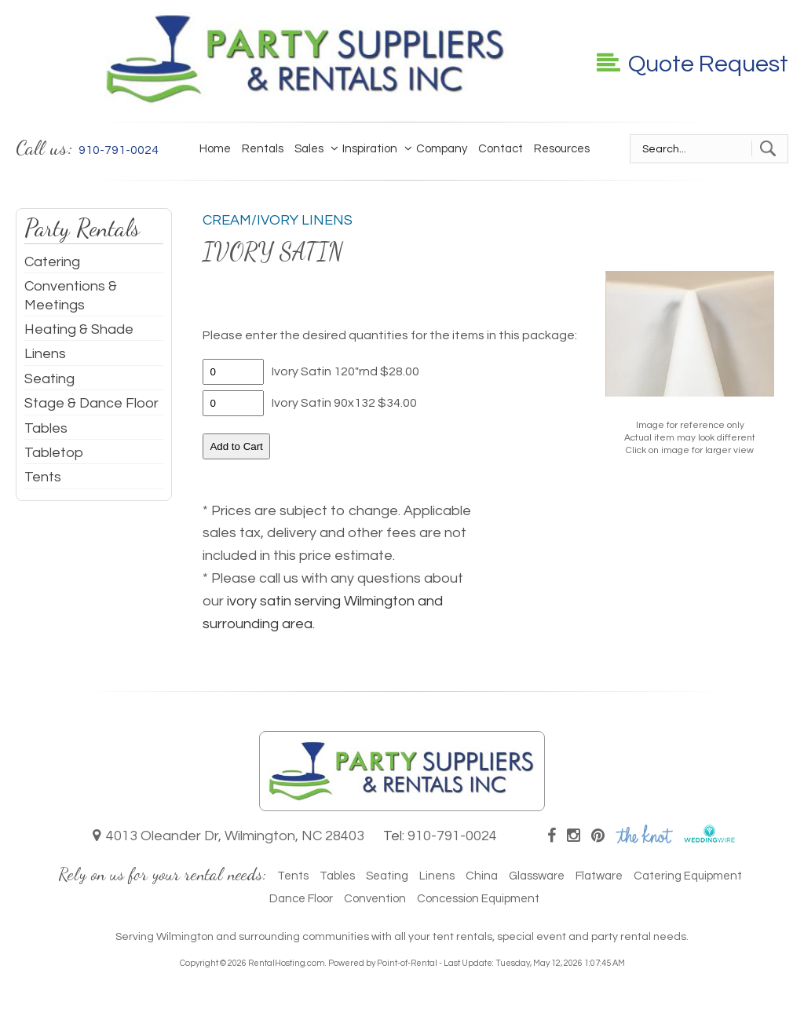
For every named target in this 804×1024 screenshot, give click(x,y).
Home (215, 149)
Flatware (599, 876)
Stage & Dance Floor (91, 403)
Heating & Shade (78, 329)
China (482, 876)
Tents (42, 477)
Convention (375, 899)
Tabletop (53, 452)
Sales (308, 149)
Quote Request (692, 64)
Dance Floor (301, 899)
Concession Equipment (478, 899)
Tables (46, 428)
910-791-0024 (452, 835)
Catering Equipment (688, 876)
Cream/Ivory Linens (278, 220)
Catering (52, 261)
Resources (562, 149)
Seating (49, 378)
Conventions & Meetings (70, 295)
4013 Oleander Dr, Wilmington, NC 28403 (228, 835)
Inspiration (365, 148)
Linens (45, 353)
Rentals (262, 149)
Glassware (537, 876)
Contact (500, 149)
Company (437, 148)
